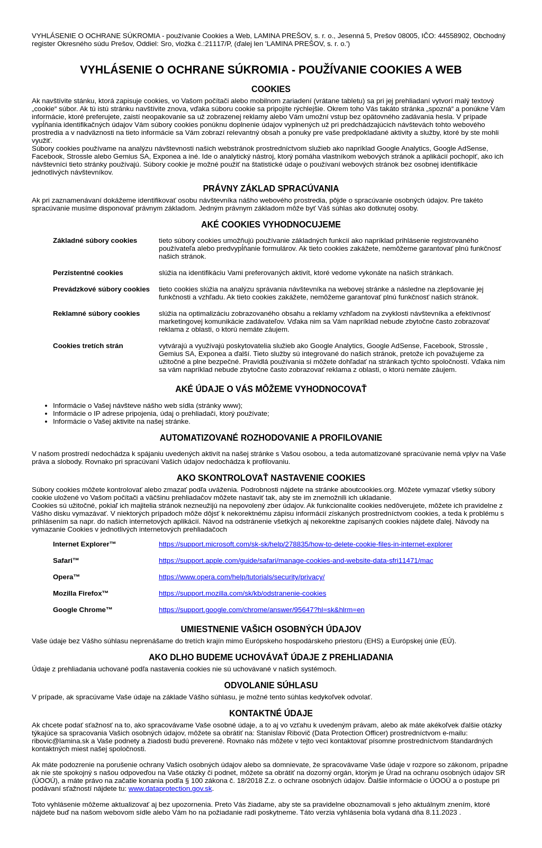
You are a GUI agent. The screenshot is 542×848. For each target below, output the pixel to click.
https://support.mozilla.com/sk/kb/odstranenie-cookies (242, 593)
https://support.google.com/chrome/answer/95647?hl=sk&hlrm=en (262, 610)
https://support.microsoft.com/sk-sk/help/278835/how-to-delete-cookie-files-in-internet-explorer (306, 544)
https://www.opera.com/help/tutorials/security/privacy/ (241, 577)
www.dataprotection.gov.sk (170, 788)
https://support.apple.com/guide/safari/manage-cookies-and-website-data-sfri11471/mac (296, 560)
